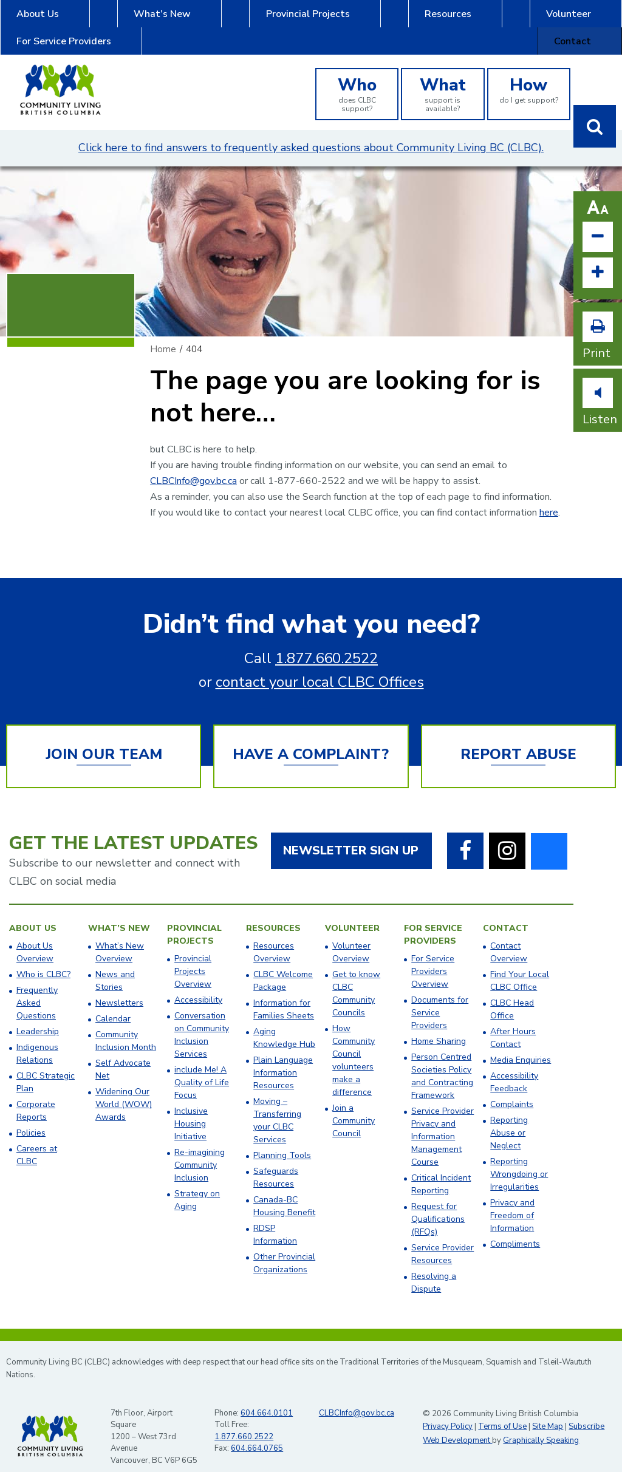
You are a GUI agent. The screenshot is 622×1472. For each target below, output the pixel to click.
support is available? (442, 78)
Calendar (113, 1003)
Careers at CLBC (36, 1139)
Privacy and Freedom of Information (512, 1199)
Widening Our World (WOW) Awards (123, 1088)
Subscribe (586, 1410)
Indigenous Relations (37, 1038)
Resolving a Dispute (433, 1267)
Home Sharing (438, 1025)
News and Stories (115, 965)
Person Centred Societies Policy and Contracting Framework (442, 1060)
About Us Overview (34, 936)
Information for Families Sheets (283, 993)
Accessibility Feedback (514, 1066)
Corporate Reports (35, 1095)
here (548, 496)
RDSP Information (275, 1219)
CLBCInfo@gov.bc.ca (193, 465)
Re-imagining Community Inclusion (199, 1149)
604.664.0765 (257, 1432)
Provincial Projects (216, 19)
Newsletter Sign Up (351, 834)
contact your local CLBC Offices (320, 666)
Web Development (457, 1424)
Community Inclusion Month (125, 1025)
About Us (30, 19)
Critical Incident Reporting (441, 1168)
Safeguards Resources (275, 1162)
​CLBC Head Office (512, 993)
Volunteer (393, 19)
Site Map (547, 1410)
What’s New (114, 19)
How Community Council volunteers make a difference (353, 1044)
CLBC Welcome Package (283, 965)
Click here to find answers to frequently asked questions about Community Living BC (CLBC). (311, 131)
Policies (31, 1117)
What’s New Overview (119, 936)
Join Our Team (104, 738)
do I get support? (528, 73)
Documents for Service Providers (439, 996)
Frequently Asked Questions (37, 987)
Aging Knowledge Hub (284, 1022)
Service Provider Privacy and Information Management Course (442, 1120)
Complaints (511, 1088)
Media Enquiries (520, 1044)
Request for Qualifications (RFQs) (438, 1203)
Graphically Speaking (541, 1424)
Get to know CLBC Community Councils (356, 978)
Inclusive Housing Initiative (191, 1107)
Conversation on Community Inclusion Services (201, 1019)
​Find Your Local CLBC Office (519, 965)
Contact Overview (508, 936)
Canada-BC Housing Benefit (284, 1190)
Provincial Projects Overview (192, 955)
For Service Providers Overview (432, 955)
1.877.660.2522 (326, 642)
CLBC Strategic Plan (45, 1066)
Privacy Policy (448, 1410)
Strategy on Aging (197, 1184)
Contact (594, 19)
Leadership (37, 1015)
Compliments (515, 1228)
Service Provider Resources (442, 1238)
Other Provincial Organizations (284, 1247)
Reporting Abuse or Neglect (509, 1117)
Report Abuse (518, 738)
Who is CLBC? (43, 958)
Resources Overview (273, 936)
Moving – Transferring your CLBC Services (277, 1105)
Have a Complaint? (311, 738)
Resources (314, 19)
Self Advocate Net (123, 1053)
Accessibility (198, 984)
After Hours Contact (513, 1022)
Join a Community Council (353, 1104)
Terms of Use (502, 1410)
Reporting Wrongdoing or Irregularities (519, 1158)
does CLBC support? (357, 78)
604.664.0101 (267, 1397)
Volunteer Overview (351, 936)
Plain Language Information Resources (283, 1056)
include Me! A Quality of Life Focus (201, 1066)
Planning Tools (282, 1139)
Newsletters (119, 987)
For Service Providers (495, 19)
